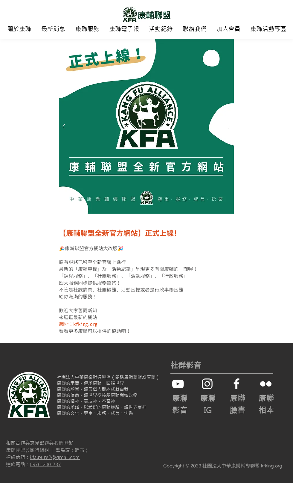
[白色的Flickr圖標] (266, 384)
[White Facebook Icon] (236, 384)
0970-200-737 (45, 464)
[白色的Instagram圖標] (207, 384)
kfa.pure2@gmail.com (55, 457)
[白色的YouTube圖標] (178, 384)
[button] (19, 29)
